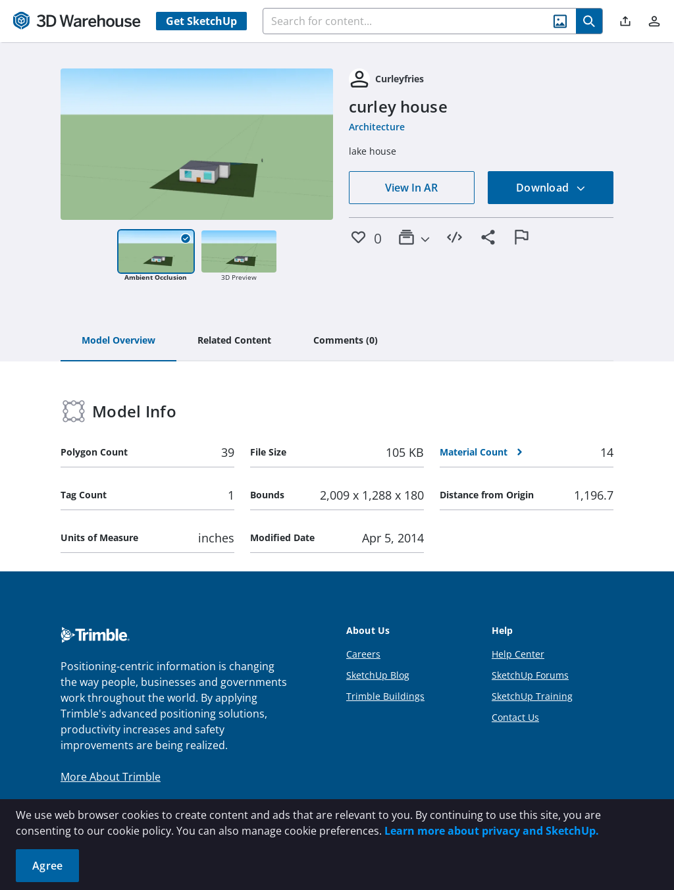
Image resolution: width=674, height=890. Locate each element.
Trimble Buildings (385, 696)
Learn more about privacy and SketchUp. (491, 831)
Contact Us (515, 717)
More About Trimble (111, 777)
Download (551, 187)
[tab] (118, 341)
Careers (363, 654)
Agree (47, 865)
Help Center (518, 654)
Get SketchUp (201, 21)
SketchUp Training (532, 696)
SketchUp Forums (530, 675)
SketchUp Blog (377, 675)
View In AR (411, 187)
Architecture (377, 126)
